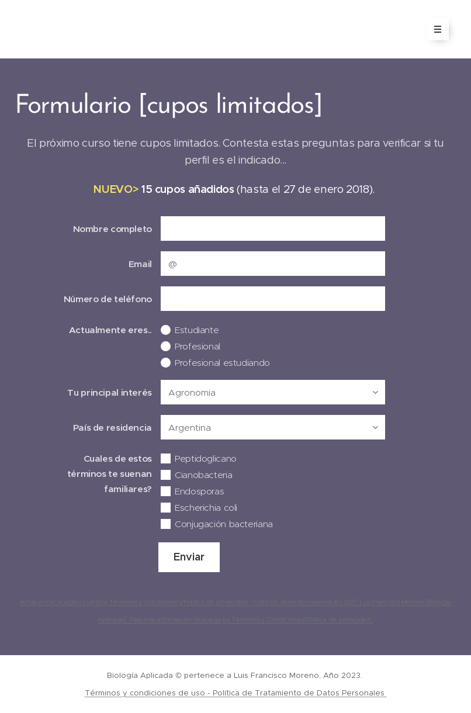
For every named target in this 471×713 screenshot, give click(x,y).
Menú (434, 29)
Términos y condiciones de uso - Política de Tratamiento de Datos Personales (236, 693)
